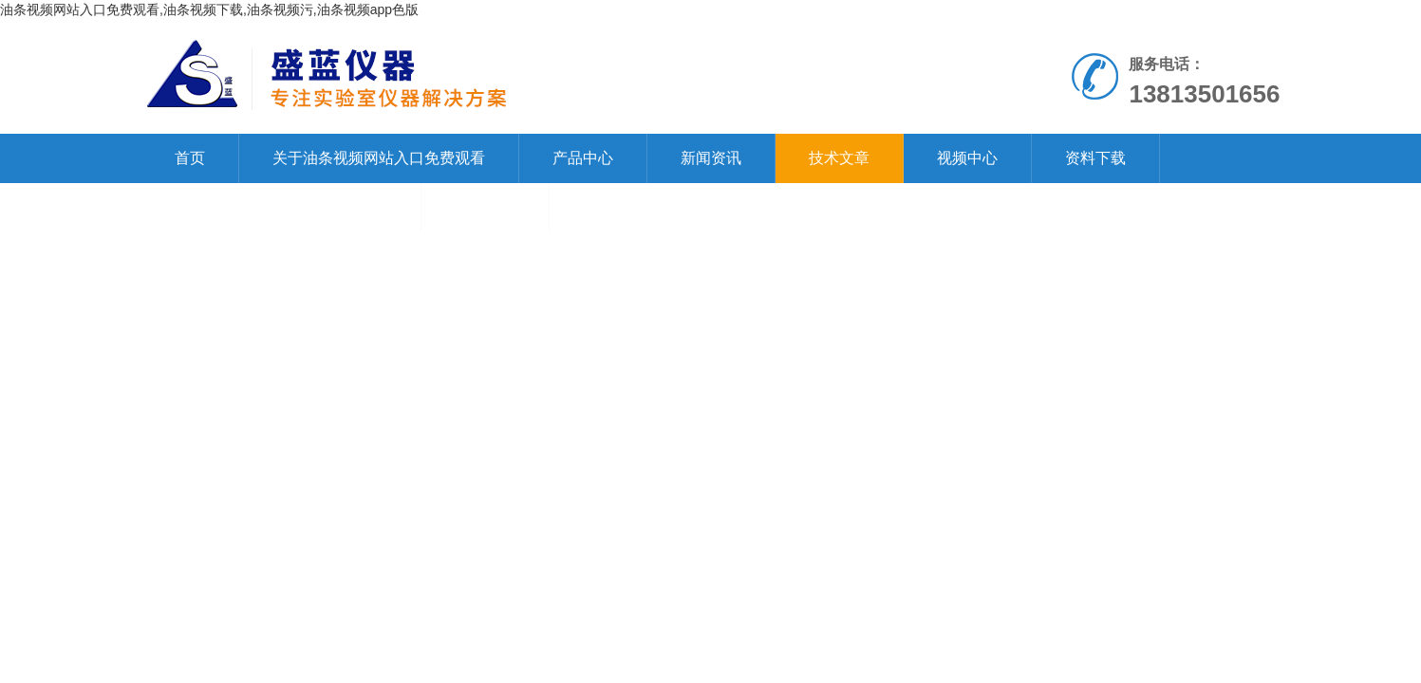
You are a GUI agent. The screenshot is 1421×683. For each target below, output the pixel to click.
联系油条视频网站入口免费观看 (281, 207)
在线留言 (485, 207)
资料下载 (1095, 158)
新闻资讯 (711, 158)
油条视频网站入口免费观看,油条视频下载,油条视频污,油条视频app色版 (209, 9)
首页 (190, 158)
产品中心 (582, 158)
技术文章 (839, 158)
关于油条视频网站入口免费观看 (378, 158)
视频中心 (967, 158)
